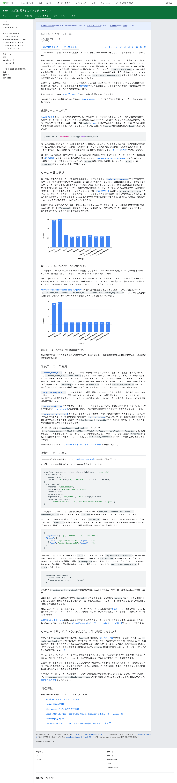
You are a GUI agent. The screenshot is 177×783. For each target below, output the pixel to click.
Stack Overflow (112, 768)
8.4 (133, 47)
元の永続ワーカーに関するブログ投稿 (62, 699)
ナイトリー (110, 47)
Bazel (43, 34)
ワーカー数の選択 (120, 150)
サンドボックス (61, 409)
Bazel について (27, 3)
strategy (93, 123)
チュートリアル (60, 16)
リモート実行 (67, 34)
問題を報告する (50, 47)
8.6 (125, 47)
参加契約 (113, 26)
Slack (109, 764)
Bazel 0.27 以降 (47, 117)
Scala (65, 94)
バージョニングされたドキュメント (130, 3)
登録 (125, 26)
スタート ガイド (45, 3)
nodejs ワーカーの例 (110, 623)
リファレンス (81, 3)
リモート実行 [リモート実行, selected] (43, 16)
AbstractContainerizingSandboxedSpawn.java (60, 290)
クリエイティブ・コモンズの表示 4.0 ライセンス (88, 735)
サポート (110, 756)
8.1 (145, 47)
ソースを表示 (70, 47)
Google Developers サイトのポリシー (79, 737)
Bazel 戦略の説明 (53, 719)
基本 (17, 16)
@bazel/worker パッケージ (84, 623)
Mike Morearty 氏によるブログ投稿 (61, 709)
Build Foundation (47, 26)
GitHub (169, 3)
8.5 (129, 47)
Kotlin (74, 94)
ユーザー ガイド (54, 34)
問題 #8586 (101, 191)
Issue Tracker (112, 760)
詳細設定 (28, 16)
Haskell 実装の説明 (54, 704)
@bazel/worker (88, 99)
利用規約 (39, 778)
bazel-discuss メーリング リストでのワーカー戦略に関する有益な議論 (77, 723)
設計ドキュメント (49, 680)
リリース (6, 16)
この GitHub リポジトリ (51, 620)
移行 (73, 16)
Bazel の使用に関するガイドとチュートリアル (28, 10)
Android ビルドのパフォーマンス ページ (83, 444)
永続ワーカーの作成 (85, 459)
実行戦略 (84, 86)
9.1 (117, 47)
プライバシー (50, 778)
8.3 (137, 47)
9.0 (121, 47)
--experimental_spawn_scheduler (110, 158)
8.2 (141, 47)
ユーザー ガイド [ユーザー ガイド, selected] (63, 3)
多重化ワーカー (118, 609)
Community (105, 3)
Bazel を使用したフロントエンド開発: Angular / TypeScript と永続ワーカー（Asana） (83, 714)
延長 (93, 3)
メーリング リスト (94, 26)
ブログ (38, 756)
